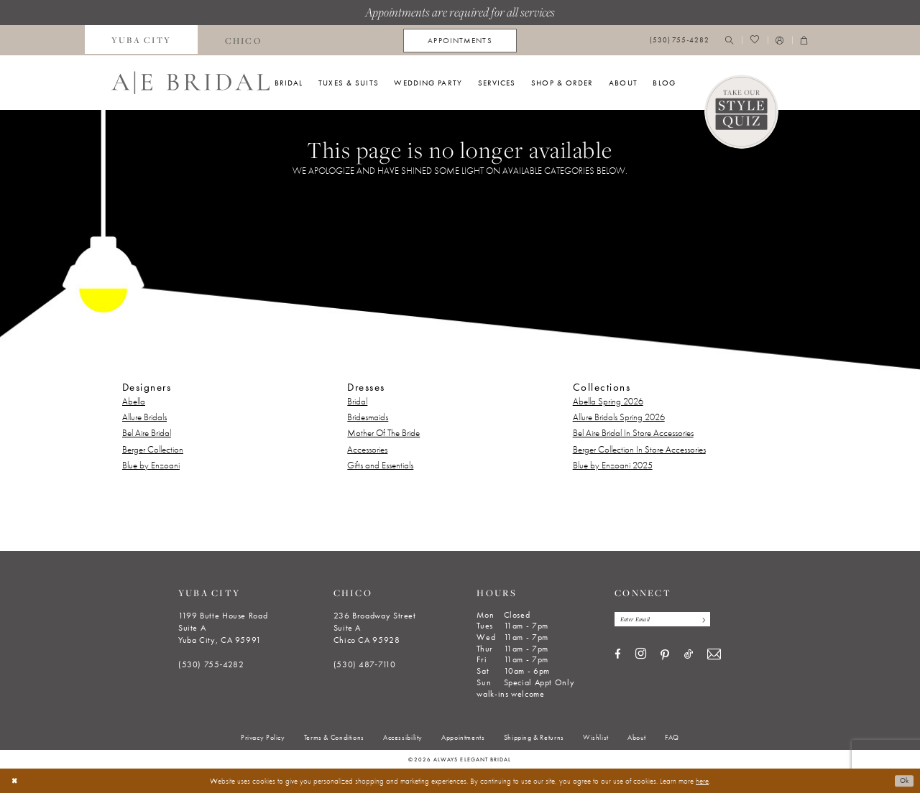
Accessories (367, 449)
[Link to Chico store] (243, 40)
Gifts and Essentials (380, 465)
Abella (133, 401)
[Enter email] (668, 620)
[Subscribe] (711, 620)
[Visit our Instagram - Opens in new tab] (640, 655)
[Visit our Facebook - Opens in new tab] (618, 656)
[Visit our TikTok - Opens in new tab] (688, 656)
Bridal (357, 401)
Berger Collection (152, 449)
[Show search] (729, 40)
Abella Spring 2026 (608, 401)
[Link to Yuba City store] (141, 40)
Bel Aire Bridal (146, 433)
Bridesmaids (367, 417)
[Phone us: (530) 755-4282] (679, 40)
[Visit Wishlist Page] (754, 40)
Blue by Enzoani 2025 (613, 465)
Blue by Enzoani (151, 465)
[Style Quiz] (741, 112)
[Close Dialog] (15, 780)
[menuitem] (141, 40)
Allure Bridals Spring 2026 (619, 417)
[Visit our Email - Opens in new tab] (714, 656)
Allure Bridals (144, 417)
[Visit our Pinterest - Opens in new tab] (665, 656)
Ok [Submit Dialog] (903, 781)
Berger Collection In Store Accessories (639, 449)
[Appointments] (459, 40)
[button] (780, 40)
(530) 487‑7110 (365, 664)
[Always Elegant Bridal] (190, 82)
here (702, 781)
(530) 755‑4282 (211, 664)
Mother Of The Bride (383, 433)
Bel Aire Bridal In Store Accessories (633, 433)
